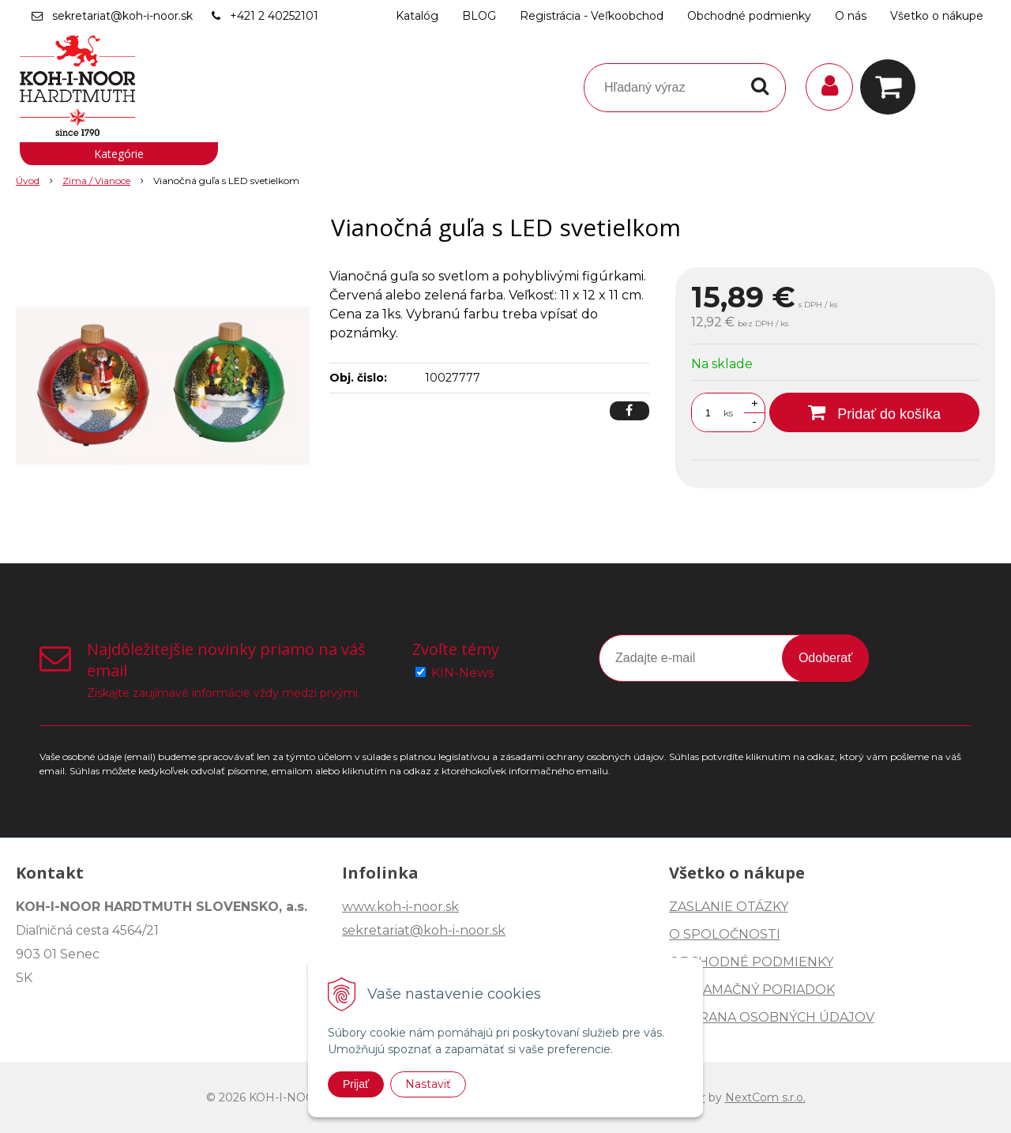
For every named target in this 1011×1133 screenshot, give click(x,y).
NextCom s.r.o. (765, 1097)
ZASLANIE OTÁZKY (728, 906)
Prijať (356, 1084)
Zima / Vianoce (96, 180)
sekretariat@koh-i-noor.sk (122, 16)
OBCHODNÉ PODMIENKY (751, 961)
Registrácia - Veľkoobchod (591, 16)
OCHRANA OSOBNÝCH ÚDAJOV (771, 1017)
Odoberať (825, 657)
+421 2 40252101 (274, 16)
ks (728, 413)
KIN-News (462, 672)
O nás (850, 16)
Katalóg (417, 16)
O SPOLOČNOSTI (724, 934)
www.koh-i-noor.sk (400, 906)
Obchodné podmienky (749, 16)
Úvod (27, 180)
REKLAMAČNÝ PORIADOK (752, 989)
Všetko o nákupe (936, 16)
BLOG (479, 16)
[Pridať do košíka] (874, 412)
